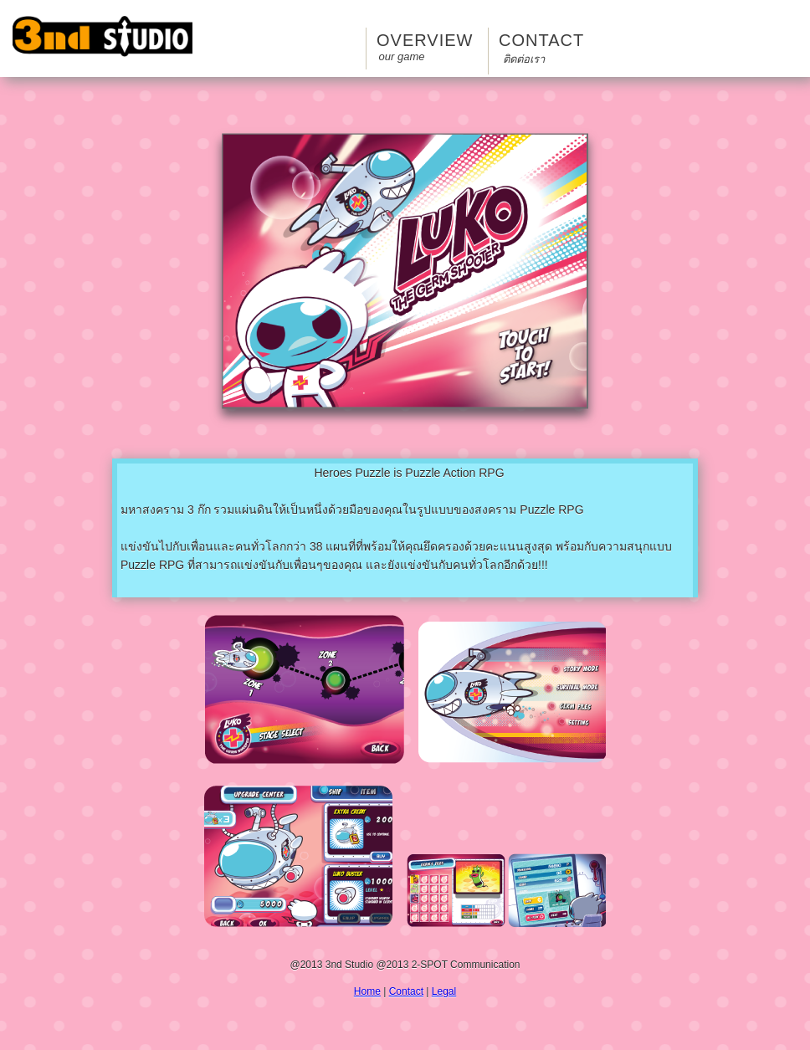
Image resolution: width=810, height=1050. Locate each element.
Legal (444, 991)
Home (367, 991)
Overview (402, 47)
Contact (524, 49)
